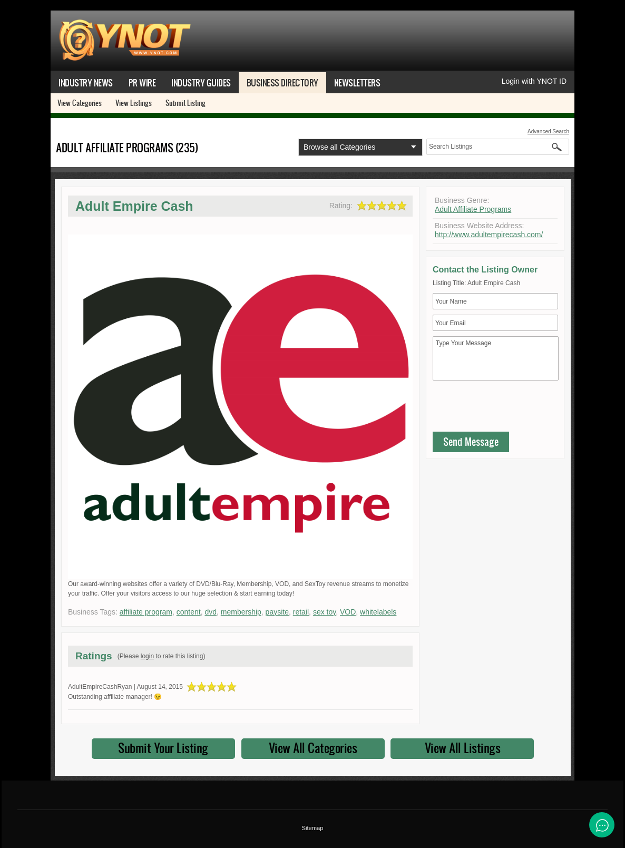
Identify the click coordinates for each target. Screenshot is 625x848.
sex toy (324, 612)
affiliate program (146, 612)
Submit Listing (185, 103)
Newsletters (357, 82)
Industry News (85, 82)
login (147, 656)
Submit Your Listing (163, 747)
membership (241, 612)
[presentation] (513, 408)
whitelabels (378, 612)
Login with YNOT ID (534, 81)
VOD (348, 612)
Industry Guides (201, 82)
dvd (210, 612)
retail (301, 612)
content (189, 612)
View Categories (79, 103)
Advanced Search (548, 131)
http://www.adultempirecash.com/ (489, 234)
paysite (277, 612)
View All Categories (313, 747)
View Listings (133, 103)
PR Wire (142, 82)
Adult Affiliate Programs (473, 209)
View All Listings (463, 747)
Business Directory (282, 82)
